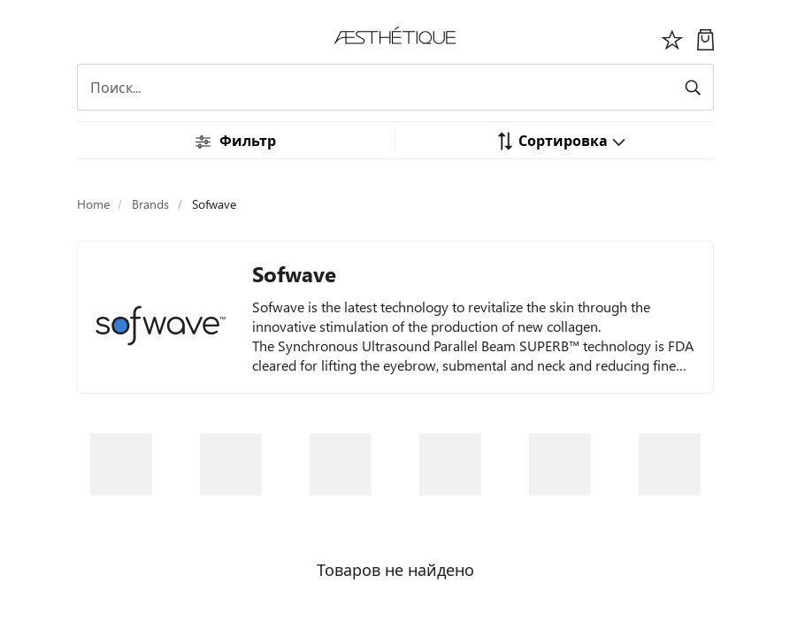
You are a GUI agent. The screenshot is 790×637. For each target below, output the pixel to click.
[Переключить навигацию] (86, 37)
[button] (561, 140)
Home (93, 204)
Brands (150, 204)
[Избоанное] (672, 37)
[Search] (395, 87)
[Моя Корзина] (705, 37)
